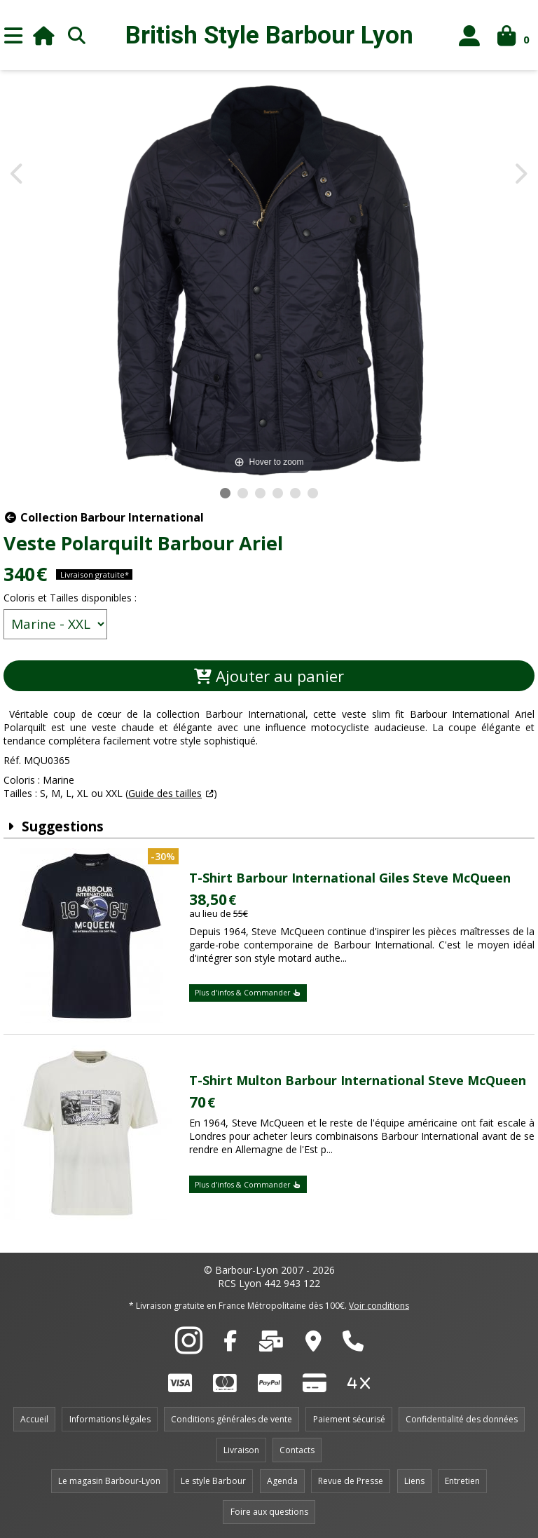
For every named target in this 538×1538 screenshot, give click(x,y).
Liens (414, 1481)
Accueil (34, 1419)
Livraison (241, 1450)
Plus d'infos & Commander (248, 993)
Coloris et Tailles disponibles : (70, 597)
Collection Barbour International (104, 517)
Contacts (297, 1450)
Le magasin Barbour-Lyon (109, 1481)
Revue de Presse (350, 1481)
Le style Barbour (213, 1481)
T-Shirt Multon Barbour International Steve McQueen (357, 1080)
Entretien (462, 1481)
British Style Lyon (269, 35)
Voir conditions (379, 1306)
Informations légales (110, 1419)
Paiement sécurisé (349, 1419)
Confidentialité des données (462, 1419)
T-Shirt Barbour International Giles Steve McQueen (350, 877)
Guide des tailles (165, 793)
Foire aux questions (269, 1512)
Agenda (282, 1481)
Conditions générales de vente (231, 1419)
